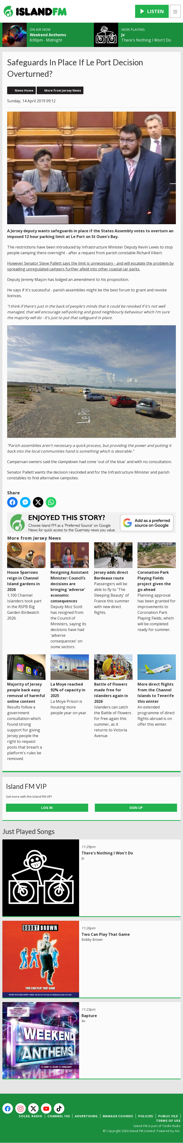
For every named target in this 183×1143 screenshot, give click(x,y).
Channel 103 (58, 1116)
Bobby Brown (92, 939)
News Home (24, 90)
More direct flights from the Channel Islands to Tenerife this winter (156, 679)
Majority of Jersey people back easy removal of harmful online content (26, 679)
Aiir (177, 1131)
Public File (168, 1116)
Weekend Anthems (48, 35)
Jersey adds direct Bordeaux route (113, 561)
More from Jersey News (62, 90)
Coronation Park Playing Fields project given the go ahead (156, 567)
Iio (83, 1021)
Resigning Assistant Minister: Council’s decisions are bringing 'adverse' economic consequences (70, 572)
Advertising (86, 1116)
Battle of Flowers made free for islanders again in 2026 (113, 679)
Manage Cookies (118, 1116)
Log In (47, 807)
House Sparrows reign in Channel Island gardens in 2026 (26, 567)
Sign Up (136, 807)
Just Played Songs (28, 831)
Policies (145, 1116)
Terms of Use (168, 1120)
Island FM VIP (26, 786)
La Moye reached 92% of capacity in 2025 (70, 676)
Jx (123, 35)
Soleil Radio (30, 1116)
